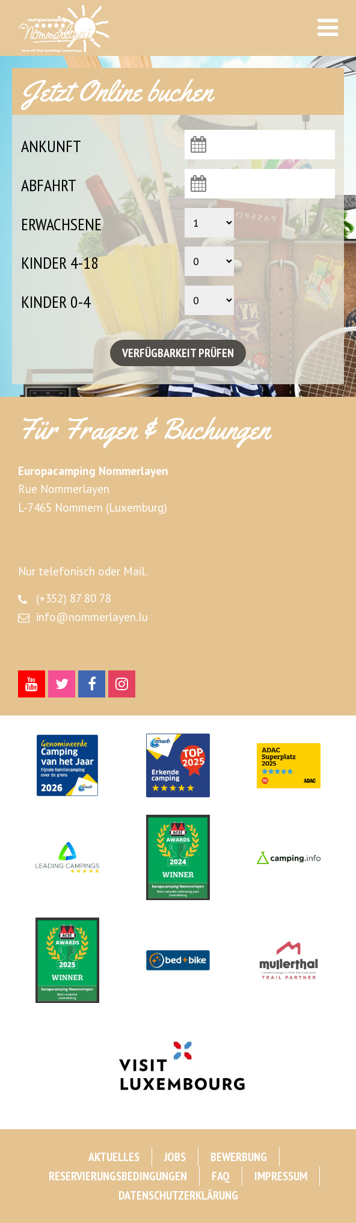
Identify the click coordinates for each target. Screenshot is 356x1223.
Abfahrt (48, 185)
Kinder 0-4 (56, 301)
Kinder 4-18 (60, 262)
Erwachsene (61, 224)
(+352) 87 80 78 (73, 598)
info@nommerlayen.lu (92, 617)
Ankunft (51, 146)
